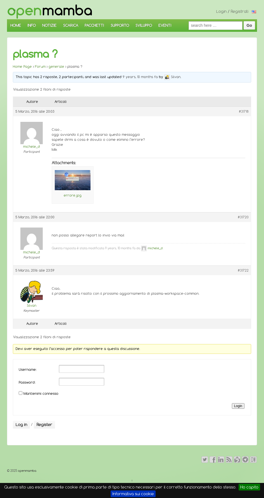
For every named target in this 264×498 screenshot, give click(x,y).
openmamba (26, 471)
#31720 (243, 217)
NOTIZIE (49, 25)
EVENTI (164, 25)
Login (221, 11)
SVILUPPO (143, 25)
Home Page (22, 66)
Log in (21, 424)
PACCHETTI (94, 25)
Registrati (239, 11)
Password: (27, 382)
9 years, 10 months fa (140, 77)
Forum (40, 66)
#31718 (244, 111)
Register (44, 424)
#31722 (243, 270)
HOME (15, 25)
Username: (27, 370)
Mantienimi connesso (40, 393)
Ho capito (249, 487)
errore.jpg (73, 195)
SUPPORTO (120, 25)
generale (56, 66)
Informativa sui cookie (133, 493)
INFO (31, 25)
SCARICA (70, 25)
